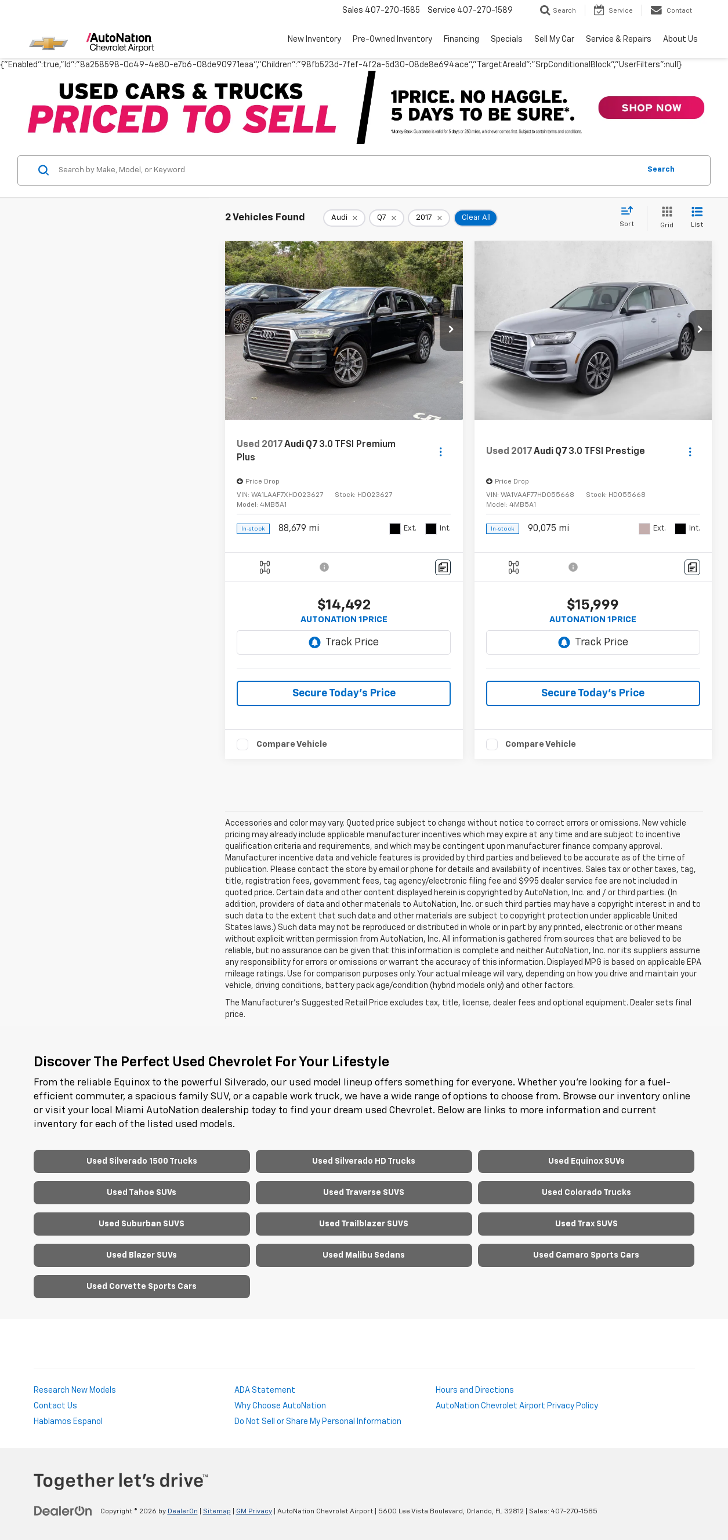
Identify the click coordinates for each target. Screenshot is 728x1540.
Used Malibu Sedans (364, 1255)
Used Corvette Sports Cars (141, 1287)
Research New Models (75, 1390)
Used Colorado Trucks (586, 1193)
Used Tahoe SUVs (141, 1193)
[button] (451, 330)
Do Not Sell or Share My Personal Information (317, 1422)
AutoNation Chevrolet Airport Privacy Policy (517, 1406)
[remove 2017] (429, 218)
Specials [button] (507, 39)
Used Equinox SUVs (586, 1161)
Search (661, 169)
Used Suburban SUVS (141, 1224)
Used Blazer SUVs (141, 1255)
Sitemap (217, 1511)
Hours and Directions (475, 1390)
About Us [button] (680, 39)
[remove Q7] (386, 218)
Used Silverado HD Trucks (363, 1161)
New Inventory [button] (314, 39)
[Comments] (443, 567)
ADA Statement (264, 1390)
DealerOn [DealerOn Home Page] (183, 1511)
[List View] (697, 218)
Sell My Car (554, 39)
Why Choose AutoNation (280, 1406)
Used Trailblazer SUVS (363, 1224)
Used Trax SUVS (586, 1224)
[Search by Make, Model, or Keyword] (347, 170)
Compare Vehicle (291, 744)
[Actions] (440, 451)
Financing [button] (461, 39)
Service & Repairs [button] (618, 39)
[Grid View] (664, 218)
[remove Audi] (344, 218)
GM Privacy (254, 1511)
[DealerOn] (63, 1511)
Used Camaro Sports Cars (586, 1255)
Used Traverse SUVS (363, 1193)
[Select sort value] (630, 217)
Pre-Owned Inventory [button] (392, 39)
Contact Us (55, 1406)
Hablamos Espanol (68, 1422)
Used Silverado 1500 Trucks (141, 1161)
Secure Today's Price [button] (344, 693)
